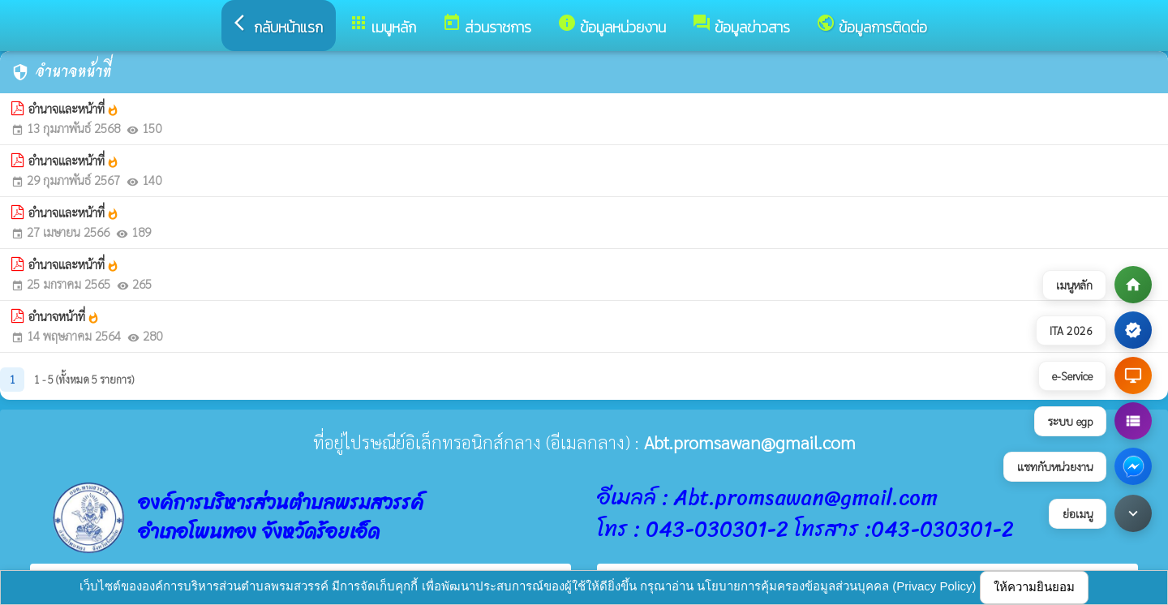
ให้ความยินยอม (1034, 587)
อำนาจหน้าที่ (64, 316)
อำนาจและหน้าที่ (73, 109)
